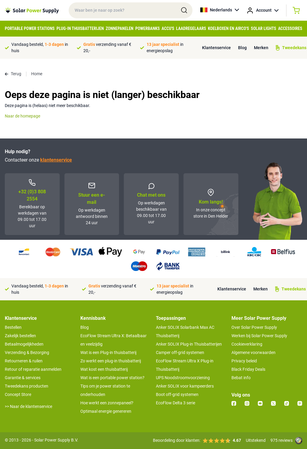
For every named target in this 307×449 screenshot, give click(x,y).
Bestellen (13, 327)
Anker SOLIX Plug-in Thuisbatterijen (189, 344)
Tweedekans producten (26, 386)
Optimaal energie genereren (105, 411)
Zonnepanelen (119, 28)
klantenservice (56, 160)
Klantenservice (216, 47)
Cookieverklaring (246, 344)
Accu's (168, 28)
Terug (13, 73)
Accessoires (290, 28)
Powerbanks (147, 28)
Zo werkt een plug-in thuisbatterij (110, 360)
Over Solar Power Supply (254, 327)
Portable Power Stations (30, 28)
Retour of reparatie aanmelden (33, 369)
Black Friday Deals (248, 369)
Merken (261, 47)
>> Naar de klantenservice (28, 406)
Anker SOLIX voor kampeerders (185, 386)
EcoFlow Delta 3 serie (175, 402)
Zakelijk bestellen (20, 335)
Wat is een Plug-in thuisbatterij (108, 352)
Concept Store (18, 394)
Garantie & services (22, 377)
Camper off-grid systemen (180, 352)
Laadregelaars (191, 28)
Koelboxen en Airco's (228, 28)
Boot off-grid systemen (177, 394)
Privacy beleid (244, 360)
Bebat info (241, 377)
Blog (242, 47)
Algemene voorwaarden (253, 352)
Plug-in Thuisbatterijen (80, 28)
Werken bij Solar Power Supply (259, 335)
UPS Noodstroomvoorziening (183, 377)
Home (36, 73)
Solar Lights (263, 28)
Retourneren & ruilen (24, 360)
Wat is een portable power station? (112, 377)
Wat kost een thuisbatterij (104, 369)
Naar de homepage (22, 116)
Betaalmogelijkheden (24, 344)
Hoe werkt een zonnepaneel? (106, 402)
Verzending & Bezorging (27, 352)
